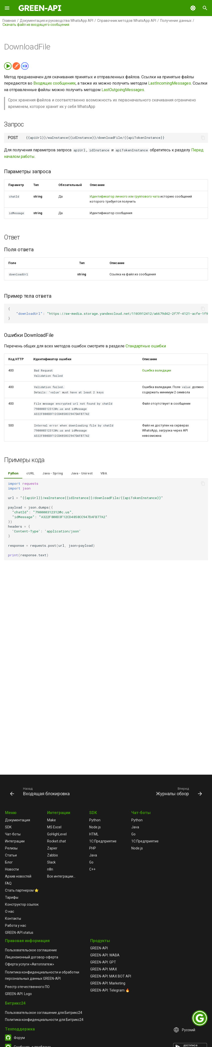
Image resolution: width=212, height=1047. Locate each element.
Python (13, 473)
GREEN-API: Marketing (107, 983)
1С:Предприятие (103, 841)
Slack (51, 862)
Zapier (52, 848)
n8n (50, 869)
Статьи (11, 855)
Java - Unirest (81, 473)
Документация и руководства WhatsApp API (56, 21)
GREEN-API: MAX (103, 969)
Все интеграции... (61, 876)
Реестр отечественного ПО (27, 987)
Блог (9, 862)
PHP (92, 848)
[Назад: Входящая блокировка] (40, 791)
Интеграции (15, 841)
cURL (30, 473)
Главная (9, 21)
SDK (8, 827)
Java (93, 855)
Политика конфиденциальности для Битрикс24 (44, 1020)
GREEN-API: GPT (103, 962)
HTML (93, 834)
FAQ (8, 883)
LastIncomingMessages (169, 83)
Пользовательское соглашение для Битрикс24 (43, 1013)
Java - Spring (52, 473)
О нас (9, 911)
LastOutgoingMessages (122, 89)
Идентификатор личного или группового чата (125, 196)
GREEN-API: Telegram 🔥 (110, 990)
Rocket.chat (56, 841)
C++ (92, 869)
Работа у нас (15, 925)
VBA (103, 473)
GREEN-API (99, 948)
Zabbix (52, 855)
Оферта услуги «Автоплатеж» (29, 964)
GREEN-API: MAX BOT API (110, 976)
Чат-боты (13, 834)
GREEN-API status (19, 933)
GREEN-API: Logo (18, 994)
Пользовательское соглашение (31, 950)
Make (51, 820)
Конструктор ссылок (22, 904)
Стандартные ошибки (146, 346)
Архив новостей (18, 876)
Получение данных (175, 21)
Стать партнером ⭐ (22, 890)
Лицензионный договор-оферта (31, 957)
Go (91, 862)
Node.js (95, 827)
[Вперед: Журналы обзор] (178, 791)
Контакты (13, 918)
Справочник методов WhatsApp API (126, 21)
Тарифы (11, 897)
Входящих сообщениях (54, 83)
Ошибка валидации (156, 370)
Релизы (11, 848)
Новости (12, 869)
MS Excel (54, 827)
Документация (17, 820)
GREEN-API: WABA (105, 955)
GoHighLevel (57, 834)
